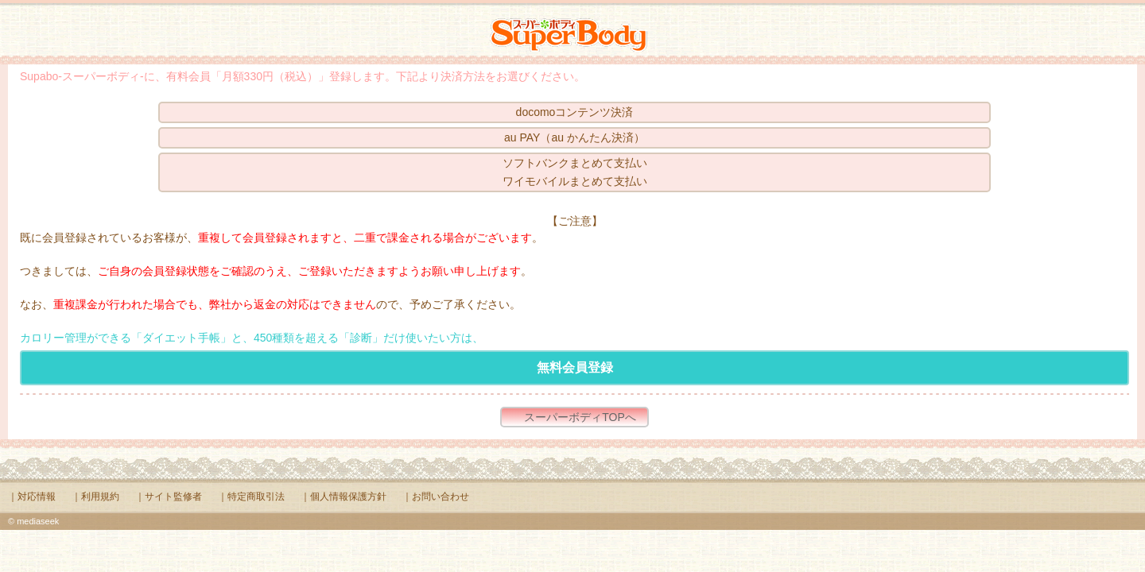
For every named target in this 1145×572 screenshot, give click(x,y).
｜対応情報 (32, 496)
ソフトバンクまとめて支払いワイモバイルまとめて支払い (575, 172)
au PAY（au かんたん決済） (574, 137)
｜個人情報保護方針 (343, 496)
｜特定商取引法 (251, 496)
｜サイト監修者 (168, 496)
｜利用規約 (95, 496)
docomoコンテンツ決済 (575, 112)
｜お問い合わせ (435, 496)
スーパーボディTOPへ (580, 417)
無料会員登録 (575, 367)
